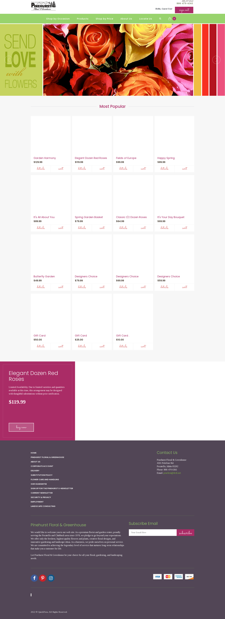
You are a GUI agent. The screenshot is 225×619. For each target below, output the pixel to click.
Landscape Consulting (43, 506)
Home (33, 452)
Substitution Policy (41, 475)
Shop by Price (104, 18)
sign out (184, 10)
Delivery (35, 470)
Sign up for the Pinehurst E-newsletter (52, 488)
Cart (60, 169)
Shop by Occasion (58, 18)
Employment (37, 501)
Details (41, 169)
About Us (126, 18)
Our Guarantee (39, 484)
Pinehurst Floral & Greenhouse (47, 457)
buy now (21, 427)
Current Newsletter (42, 493)
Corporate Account (42, 466)
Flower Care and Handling (45, 479)
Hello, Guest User (163, 9)
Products (83, 18)
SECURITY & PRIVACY (41, 497)
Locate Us (145, 18)
